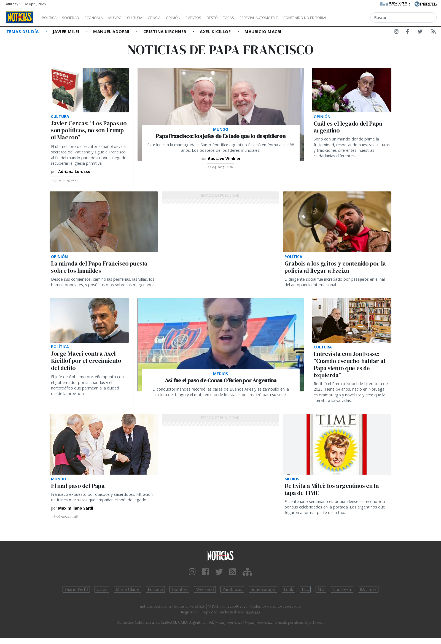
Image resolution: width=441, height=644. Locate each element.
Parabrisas (232, 589)
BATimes (368, 589)
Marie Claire (127, 589)
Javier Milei (67, 31)
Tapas (260, 17)
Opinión (196, 17)
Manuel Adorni (112, 31)
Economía (103, 17)
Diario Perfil (76, 589)
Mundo (128, 17)
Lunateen (342, 589)
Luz (305, 589)
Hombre (179, 589)
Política (51, 17)
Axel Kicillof (216, 31)
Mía (321, 589)
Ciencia (173, 17)
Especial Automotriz (295, 17)
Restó (241, 17)
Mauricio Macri (262, 31)
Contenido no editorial (352, 17)
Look (288, 589)
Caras (101, 589)
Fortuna (155, 589)
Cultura (150, 17)
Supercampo (263, 589)
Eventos (219, 17)
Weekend (205, 589)
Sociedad (76, 17)
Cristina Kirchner (165, 31)
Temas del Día (23, 31)
